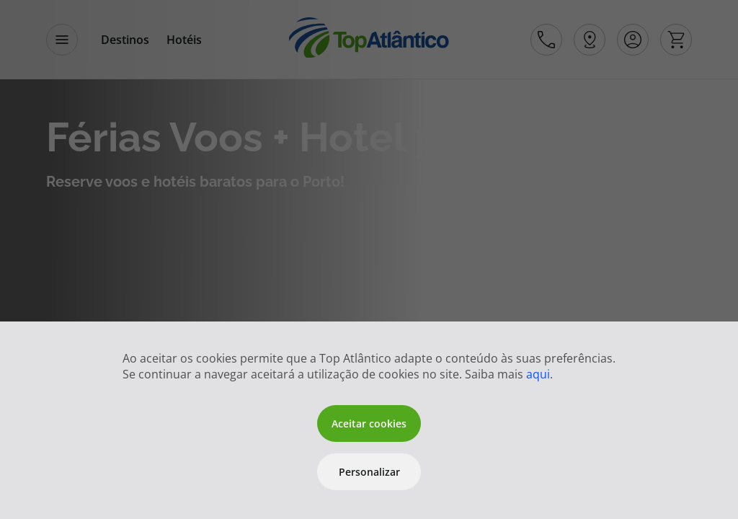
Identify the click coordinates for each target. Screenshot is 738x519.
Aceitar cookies (369, 423)
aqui (538, 374)
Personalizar (369, 472)
